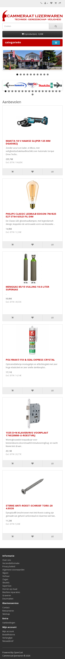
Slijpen (5, 573)
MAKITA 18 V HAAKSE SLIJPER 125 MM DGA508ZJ (28, 142)
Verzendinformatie (10, 563)
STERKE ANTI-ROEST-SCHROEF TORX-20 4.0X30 (29, 507)
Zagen (5, 579)
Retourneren (8, 610)
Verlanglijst (7, 637)
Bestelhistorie (8, 634)
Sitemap (6, 614)
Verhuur (6, 576)
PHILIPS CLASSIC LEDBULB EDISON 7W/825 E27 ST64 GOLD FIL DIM (31, 215)
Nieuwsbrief (7, 641)
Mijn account (8, 631)
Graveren (6, 595)
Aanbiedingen (8, 622)
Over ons (6, 560)
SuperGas (6, 585)
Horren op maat (9, 589)
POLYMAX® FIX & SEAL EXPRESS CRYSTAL (30, 359)
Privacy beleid (8, 566)
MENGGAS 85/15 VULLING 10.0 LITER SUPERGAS (27, 288)
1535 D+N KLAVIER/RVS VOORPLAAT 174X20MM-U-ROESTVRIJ (27, 434)
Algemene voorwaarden (13, 569)
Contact (5, 607)
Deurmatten (7, 598)
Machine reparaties (11, 592)
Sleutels (5, 582)
